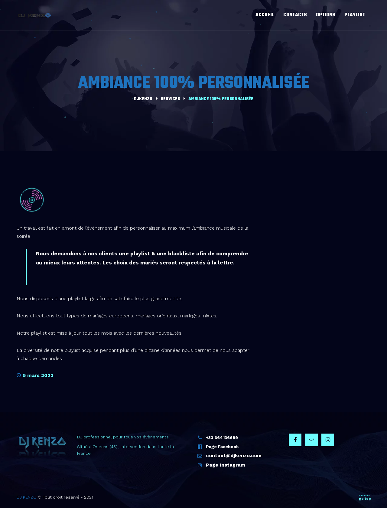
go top (365, 497)
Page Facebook (222, 446)
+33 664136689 (222, 437)
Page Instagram (225, 465)
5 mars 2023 (35, 375)
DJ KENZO (27, 497)
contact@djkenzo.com (234, 455)
